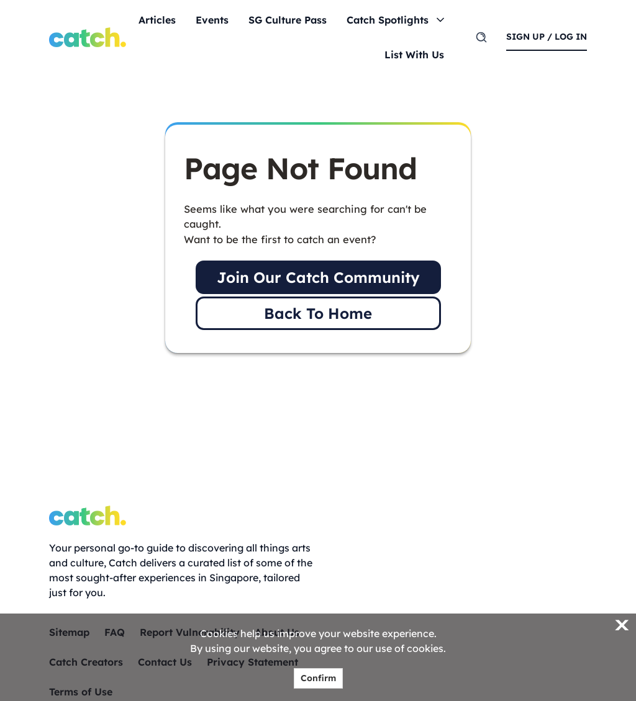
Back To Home (318, 313)
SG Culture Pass (287, 20)
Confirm (318, 678)
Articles (157, 20)
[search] (481, 37)
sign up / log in (546, 36)
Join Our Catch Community (318, 277)
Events (212, 20)
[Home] (87, 37)
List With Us (414, 54)
